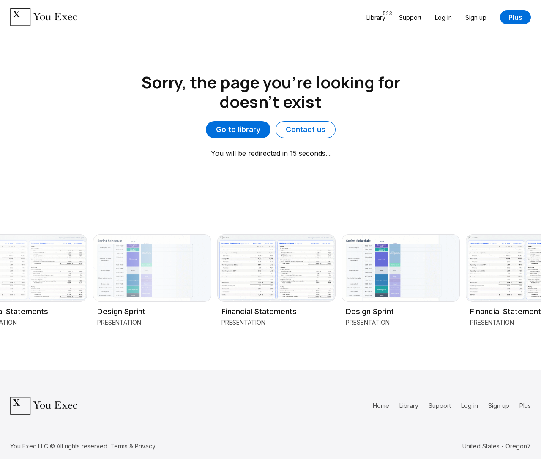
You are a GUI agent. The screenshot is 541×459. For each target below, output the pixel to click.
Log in (443, 17)
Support (410, 17)
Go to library (238, 129)
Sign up (475, 17)
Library (408, 405)
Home (381, 405)
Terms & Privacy (133, 446)
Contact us (305, 129)
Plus (515, 17)
